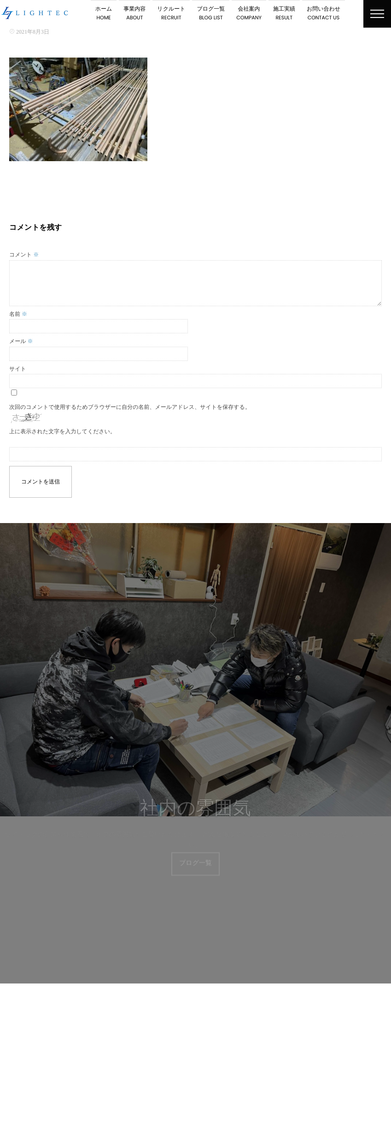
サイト (17, 369)
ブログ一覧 (211, 13)
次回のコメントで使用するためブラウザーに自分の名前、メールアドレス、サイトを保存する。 (130, 407)
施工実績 (284, 13)
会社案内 (249, 13)
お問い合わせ (323, 13)
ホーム (103, 13)
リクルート (171, 13)
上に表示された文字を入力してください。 (62, 431)
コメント (24, 254)
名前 (18, 314)
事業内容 (134, 13)
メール (21, 341)
